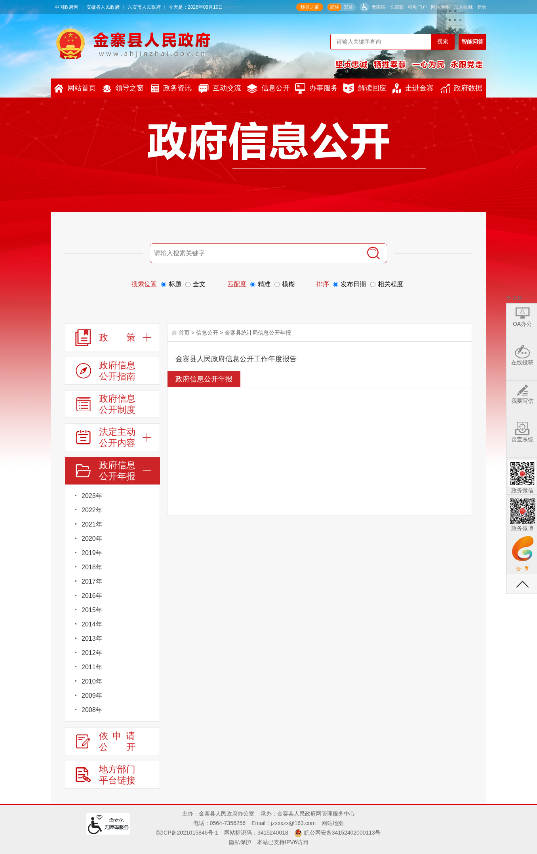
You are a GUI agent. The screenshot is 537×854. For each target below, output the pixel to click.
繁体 (348, 7)
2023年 (92, 495)
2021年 (92, 524)
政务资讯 (171, 88)
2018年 (92, 567)
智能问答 (472, 41)
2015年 (92, 610)
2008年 (92, 710)
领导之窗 (309, 7)
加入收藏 (463, 7)
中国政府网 (66, 7)
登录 (481, 7)
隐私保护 (240, 842)
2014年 (92, 624)
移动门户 (417, 7)
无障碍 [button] (378, 7)
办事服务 (316, 88)
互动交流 (219, 88)
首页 (184, 332)
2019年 (92, 553)
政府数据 (461, 88)
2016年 (92, 595)
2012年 (92, 652)
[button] (397, 7)
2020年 (92, 538)
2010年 (92, 681)
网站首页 (75, 88)
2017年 (92, 581)
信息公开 (268, 88)
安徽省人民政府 (103, 7)
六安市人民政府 (144, 7)
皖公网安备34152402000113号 (342, 832)
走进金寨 (413, 88)
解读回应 (365, 88)
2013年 (92, 638)
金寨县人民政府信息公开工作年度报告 (236, 359)
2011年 (92, 667)
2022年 (92, 510)
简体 (334, 7)
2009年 (92, 695)
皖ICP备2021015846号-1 (187, 832)
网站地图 (440, 7)
